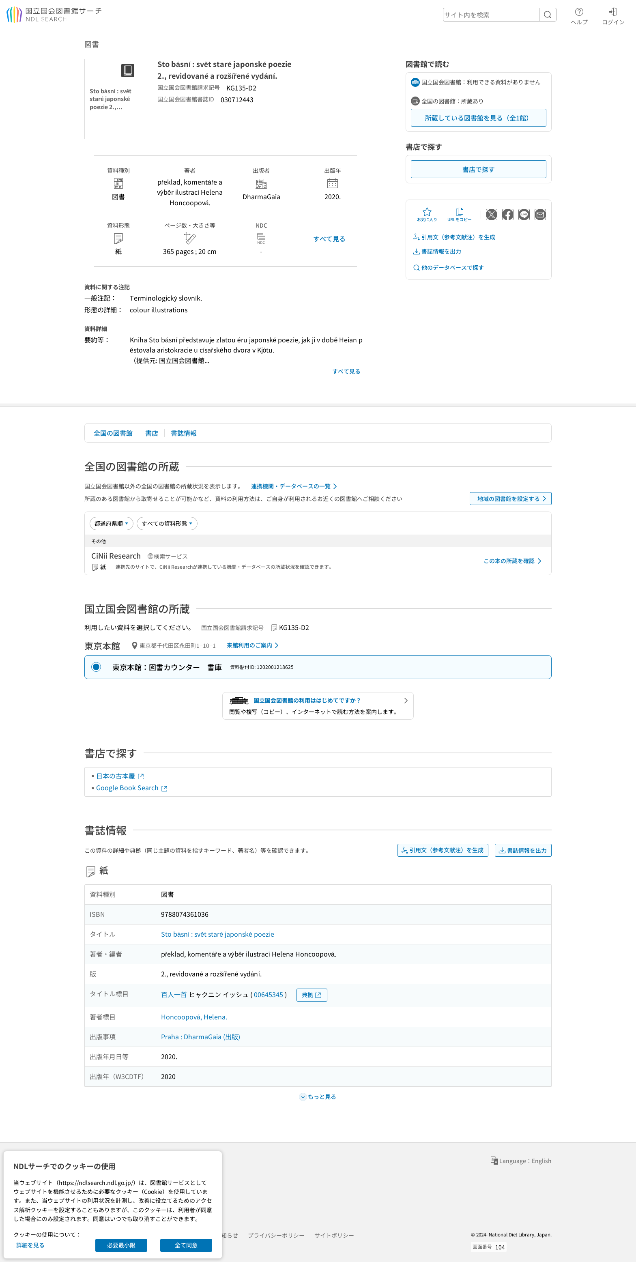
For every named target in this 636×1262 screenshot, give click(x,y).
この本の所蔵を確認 (513, 561)
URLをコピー (459, 214)
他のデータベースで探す (448, 267)
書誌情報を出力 (437, 251)
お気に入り (427, 214)
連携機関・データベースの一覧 (295, 486)
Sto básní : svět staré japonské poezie (217, 934)
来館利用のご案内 (254, 645)
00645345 (268, 994)
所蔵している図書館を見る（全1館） (479, 118)
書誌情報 (184, 433)
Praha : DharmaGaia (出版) (200, 1036)
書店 (151, 433)
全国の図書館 (113, 433)
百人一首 (174, 994)
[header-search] (499, 14)
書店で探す (478, 169)
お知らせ (226, 1235)
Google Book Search (132, 787)
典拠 (312, 995)
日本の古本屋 (120, 775)
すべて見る (329, 238)
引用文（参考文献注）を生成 (454, 237)
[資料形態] (167, 523)
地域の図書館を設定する (513, 498)
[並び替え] (111, 523)
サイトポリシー (334, 1235)
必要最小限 (121, 1245)
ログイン (613, 15)
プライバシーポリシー (276, 1235)
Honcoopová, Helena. (194, 1016)
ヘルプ (579, 15)
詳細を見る (30, 1245)
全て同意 (186, 1245)
